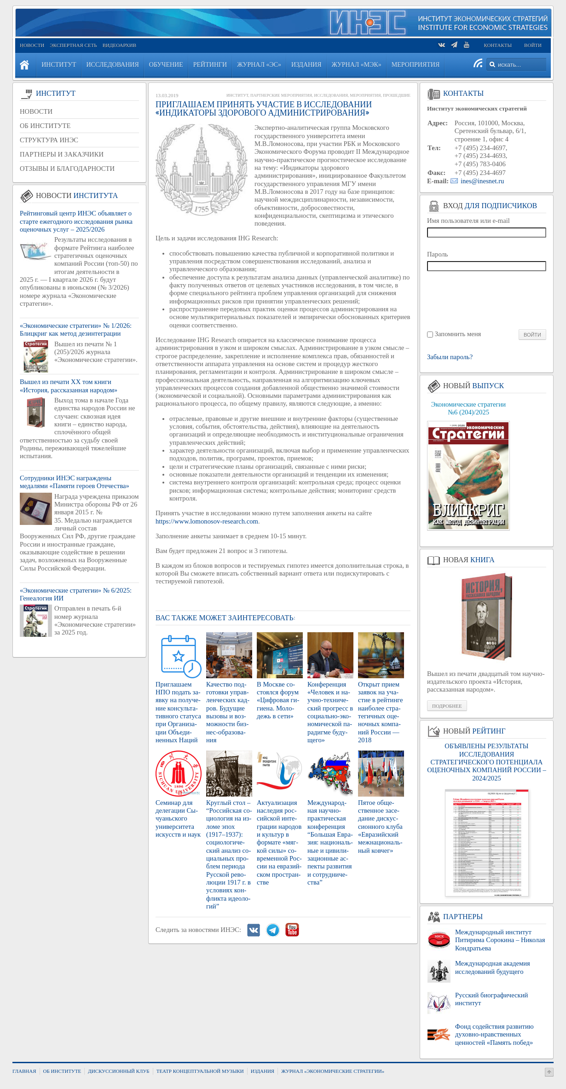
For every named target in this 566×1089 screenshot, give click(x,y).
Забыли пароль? (450, 357)
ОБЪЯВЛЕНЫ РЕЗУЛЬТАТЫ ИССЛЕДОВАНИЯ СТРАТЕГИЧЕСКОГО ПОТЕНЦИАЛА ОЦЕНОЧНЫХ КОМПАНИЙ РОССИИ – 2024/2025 (486, 761)
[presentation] (487, 299)
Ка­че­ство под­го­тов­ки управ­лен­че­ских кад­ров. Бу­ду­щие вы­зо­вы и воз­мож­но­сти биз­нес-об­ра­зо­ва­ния (227, 712)
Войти (533, 45)
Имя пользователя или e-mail (468, 220)
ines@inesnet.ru (482, 181)
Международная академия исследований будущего (492, 967)
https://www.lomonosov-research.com (207, 521)
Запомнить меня (458, 334)
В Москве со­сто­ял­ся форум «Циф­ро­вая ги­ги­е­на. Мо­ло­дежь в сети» (278, 700)
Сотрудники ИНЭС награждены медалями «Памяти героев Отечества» (74, 481)
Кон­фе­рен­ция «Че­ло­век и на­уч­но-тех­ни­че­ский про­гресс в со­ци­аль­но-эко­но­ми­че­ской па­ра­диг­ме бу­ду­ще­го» (330, 712)
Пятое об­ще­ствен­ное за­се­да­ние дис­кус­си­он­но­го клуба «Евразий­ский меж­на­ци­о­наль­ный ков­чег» (380, 826)
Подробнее (447, 706)
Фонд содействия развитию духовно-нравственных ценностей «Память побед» (494, 1034)
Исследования (331, 95)
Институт (237, 95)
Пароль (437, 254)
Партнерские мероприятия (281, 95)
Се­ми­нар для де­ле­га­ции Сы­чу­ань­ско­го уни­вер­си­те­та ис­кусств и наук (178, 818)
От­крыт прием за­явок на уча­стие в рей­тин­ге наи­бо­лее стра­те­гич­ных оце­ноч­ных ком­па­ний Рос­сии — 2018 (380, 712)
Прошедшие (396, 95)
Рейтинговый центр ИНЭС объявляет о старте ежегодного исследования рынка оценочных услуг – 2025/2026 (76, 221)
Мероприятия (365, 95)
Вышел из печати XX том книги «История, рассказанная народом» (68, 385)
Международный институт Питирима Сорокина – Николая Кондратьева (500, 940)
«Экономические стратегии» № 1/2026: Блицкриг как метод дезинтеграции (76, 329)
